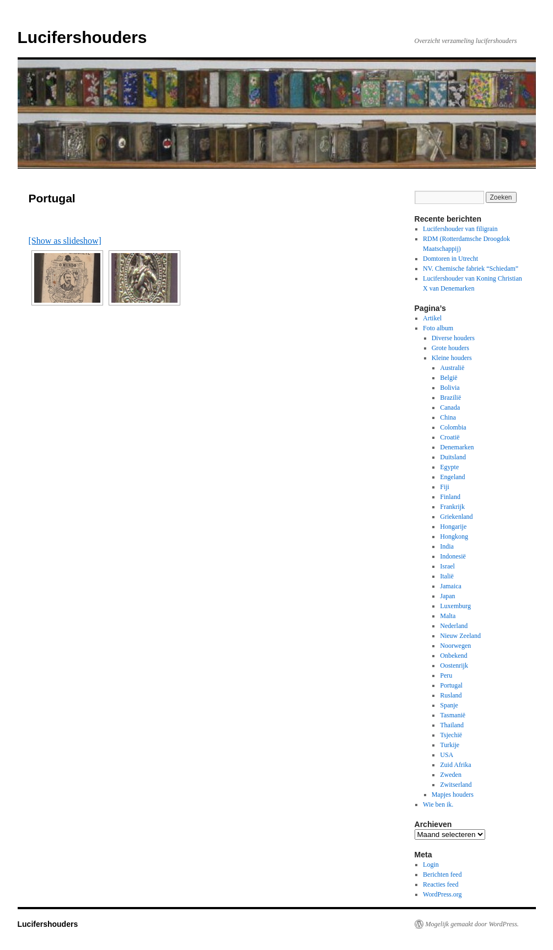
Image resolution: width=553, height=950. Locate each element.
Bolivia (449, 387)
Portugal (451, 685)
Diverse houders (453, 338)
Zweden (450, 775)
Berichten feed (442, 874)
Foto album (438, 328)
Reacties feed (440, 884)
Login (431, 864)
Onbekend (453, 655)
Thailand (452, 725)
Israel (447, 566)
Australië (452, 368)
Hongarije (453, 526)
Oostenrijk (454, 665)
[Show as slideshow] (65, 240)
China (448, 417)
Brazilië (450, 397)
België (448, 378)
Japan (447, 596)
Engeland (452, 477)
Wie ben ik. (438, 804)
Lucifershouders (82, 37)
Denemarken (457, 447)
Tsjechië (451, 735)
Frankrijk (452, 507)
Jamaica (450, 586)
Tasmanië (452, 715)
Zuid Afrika (455, 765)
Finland (450, 497)
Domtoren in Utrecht (450, 258)
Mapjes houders (453, 794)
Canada (450, 407)
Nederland (454, 626)
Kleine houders (452, 358)
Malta (447, 616)
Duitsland (453, 457)
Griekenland (456, 516)
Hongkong (454, 536)
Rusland (450, 695)
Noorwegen (455, 646)
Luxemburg (455, 606)
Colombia (453, 427)
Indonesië (453, 556)
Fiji (444, 487)
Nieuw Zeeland (460, 636)
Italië (447, 576)
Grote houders (450, 348)
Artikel (432, 318)
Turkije (449, 745)
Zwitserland (455, 784)
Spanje (449, 705)
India (447, 546)
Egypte (449, 467)
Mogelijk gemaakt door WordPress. (472, 924)
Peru (446, 675)
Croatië (449, 437)
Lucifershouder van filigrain (460, 229)
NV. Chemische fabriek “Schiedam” (470, 268)
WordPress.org (442, 894)
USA (446, 755)
